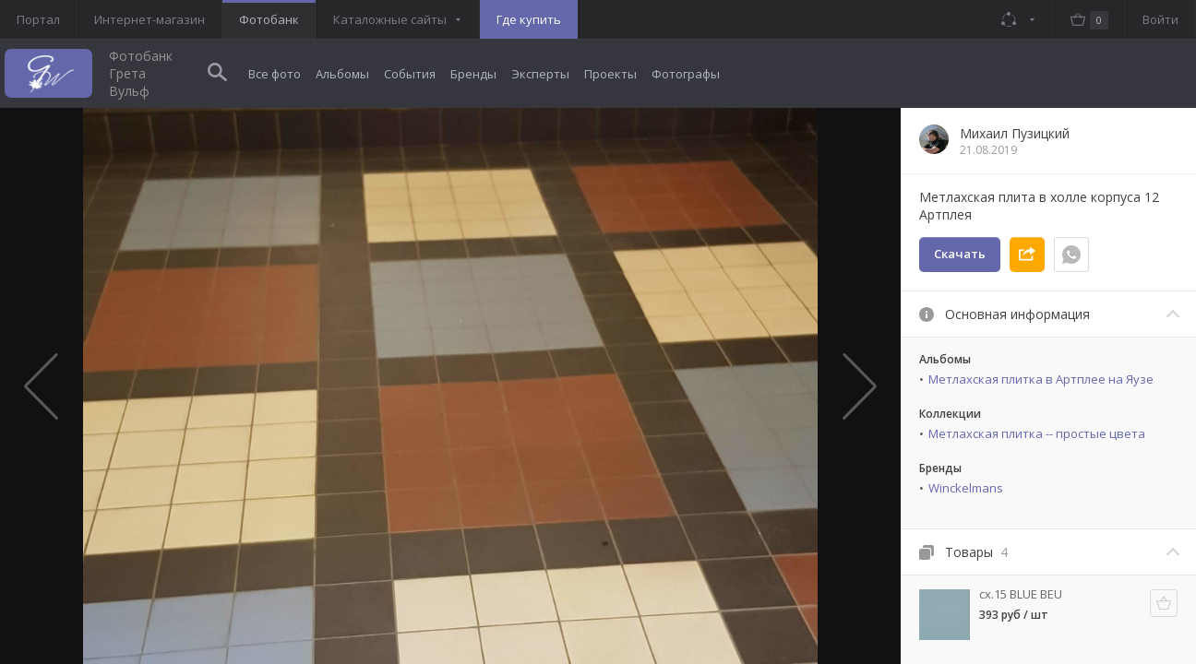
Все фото (274, 73)
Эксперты (540, 73)
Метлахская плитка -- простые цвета (1036, 433)
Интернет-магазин (149, 19)
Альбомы (342, 73)
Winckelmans (965, 488)
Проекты (610, 73)
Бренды (473, 73)
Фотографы (686, 73)
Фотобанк (269, 19)
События (410, 73)
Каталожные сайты (390, 19)
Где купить (528, 19)
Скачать (960, 253)
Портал (38, 19)
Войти (1160, 19)
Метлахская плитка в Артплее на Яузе (1041, 379)
